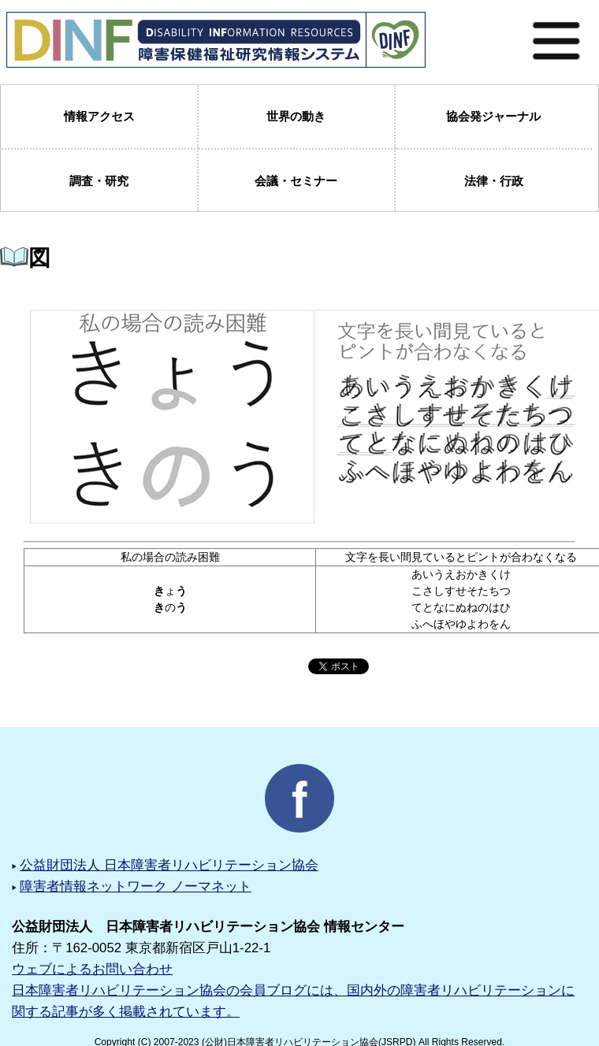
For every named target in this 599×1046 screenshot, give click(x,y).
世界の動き (296, 116)
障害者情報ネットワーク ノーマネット (135, 886)
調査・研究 (98, 180)
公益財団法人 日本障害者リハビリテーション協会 (169, 865)
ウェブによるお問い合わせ (92, 969)
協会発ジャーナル (493, 116)
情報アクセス (99, 116)
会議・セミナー (296, 180)
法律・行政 (493, 180)
